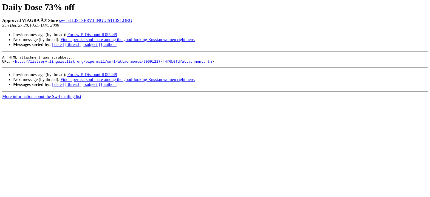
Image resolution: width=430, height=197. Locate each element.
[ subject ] (91, 44)
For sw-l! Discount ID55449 (92, 34)
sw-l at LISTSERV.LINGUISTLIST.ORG (95, 20)
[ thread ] (73, 44)
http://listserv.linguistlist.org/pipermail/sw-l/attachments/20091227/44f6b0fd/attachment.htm (113, 62)
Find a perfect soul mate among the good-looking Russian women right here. (127, 39)
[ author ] (109, 44)
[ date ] (58, 44)
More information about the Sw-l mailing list (41, 98)
